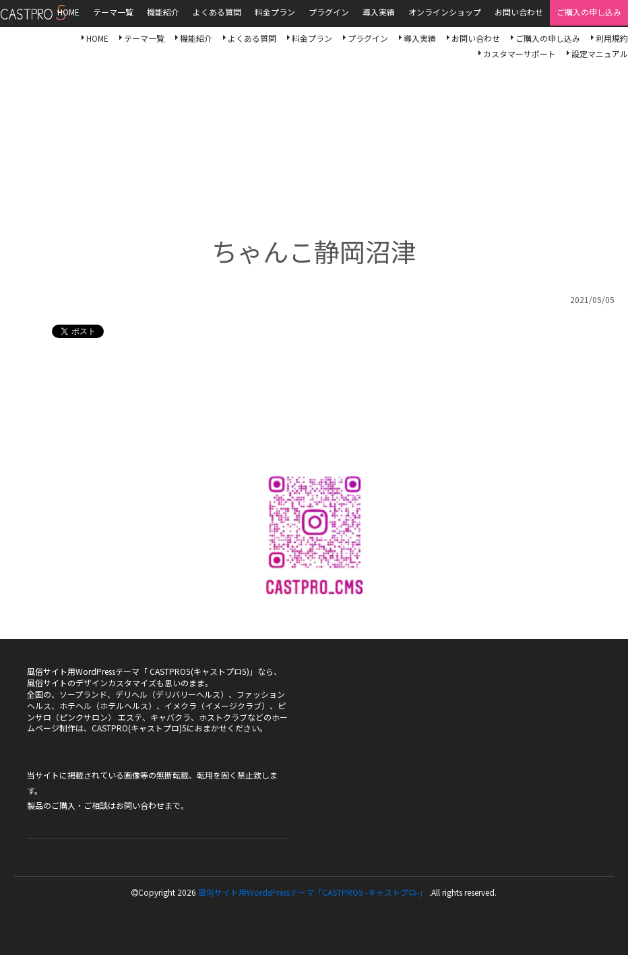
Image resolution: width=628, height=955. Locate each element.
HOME (97, 38)
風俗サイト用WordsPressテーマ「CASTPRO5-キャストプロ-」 (32, 12)
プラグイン (368, 38)
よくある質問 (252, 38)
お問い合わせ (475, 38)
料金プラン (312, 38)
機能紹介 (196, 38)
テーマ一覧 (144, 38)
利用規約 (612, 38)
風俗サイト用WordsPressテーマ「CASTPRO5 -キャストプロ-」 (312, 892)
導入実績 (420, 38)
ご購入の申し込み (547, 38)
